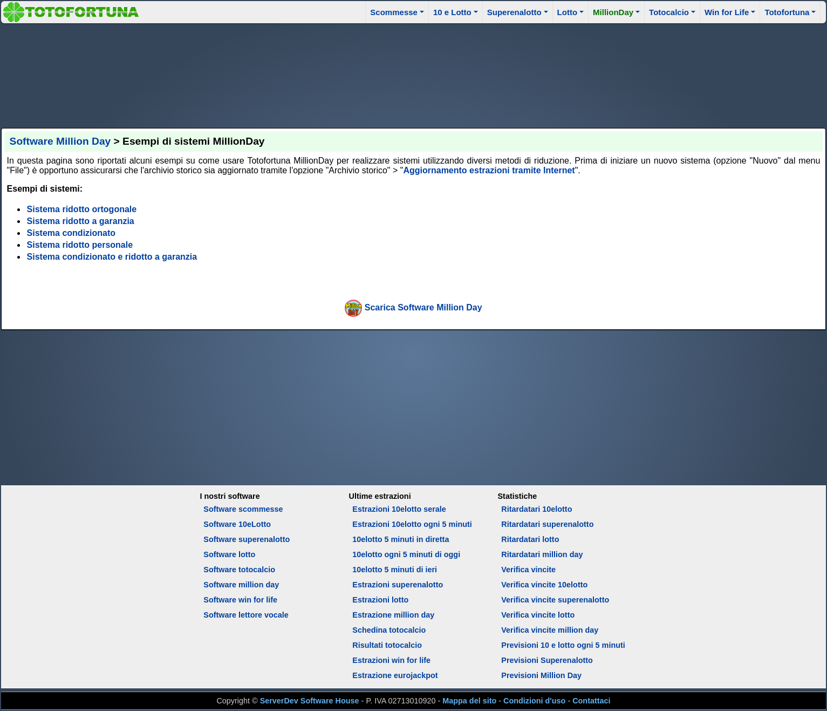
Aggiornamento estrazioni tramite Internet (489, 170)
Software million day (241, 584)
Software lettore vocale (246, 615)
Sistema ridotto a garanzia (80, 221)
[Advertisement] (413, 74)
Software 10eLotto (237, 524)
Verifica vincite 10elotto (544, 584)
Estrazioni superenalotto (397, 584)
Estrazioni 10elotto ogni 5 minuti (411, 524)
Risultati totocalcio (387, 645)
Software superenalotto (246, 539)
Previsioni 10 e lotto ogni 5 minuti (563, 645)
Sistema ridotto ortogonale (82, 209)
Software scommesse (243, 509)
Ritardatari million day (542, 554)
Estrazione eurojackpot (395, 675)
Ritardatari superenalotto (547, 524)
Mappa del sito (469, 700)
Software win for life (240, 599)
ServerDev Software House (309, 700)
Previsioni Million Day (541, 675)
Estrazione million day (393, 615)
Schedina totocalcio (389, 630)
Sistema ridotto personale (80, 244)
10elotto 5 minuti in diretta (400, 539)
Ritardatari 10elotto (536, 509)
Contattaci (591, 700)
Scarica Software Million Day (423, 307)
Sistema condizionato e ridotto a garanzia (112, 256)
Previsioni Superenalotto (547, 660)
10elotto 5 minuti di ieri (394, 569)
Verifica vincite (528, 569)
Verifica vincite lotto (538, 615)
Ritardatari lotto (530, 539)
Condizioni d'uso (534, 700)
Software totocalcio (239, 569)
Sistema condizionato (71, 233)
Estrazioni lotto (380, 599)
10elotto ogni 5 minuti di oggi (406, 554)
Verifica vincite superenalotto (555, 599)
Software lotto (229, 554)
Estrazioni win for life (391, 660)
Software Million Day (60, 141)
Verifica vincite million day (549, 630)
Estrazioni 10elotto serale (399, 509)
